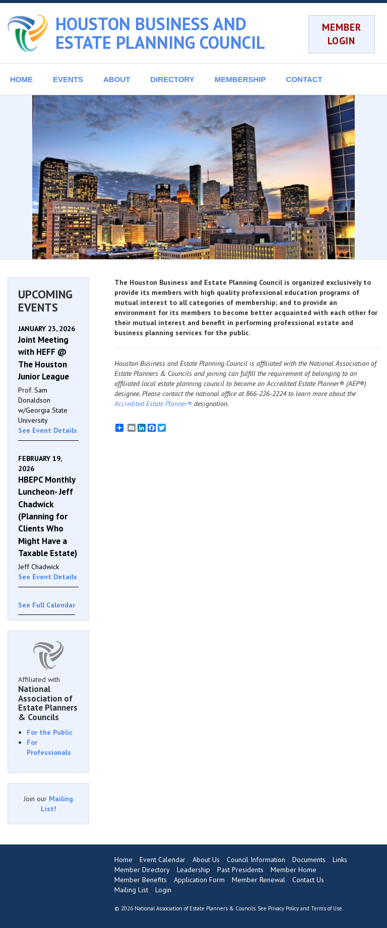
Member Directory (142, 869)
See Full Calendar (46, 604)
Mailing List (131, 889)
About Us (206, 859)
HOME (21, 79)
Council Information (256, 859)
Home (123, 859)
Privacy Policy (283, 908)
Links (340, 859)
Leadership (193, 869)
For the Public (50, 732)
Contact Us (308, 879)
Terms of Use (326, 908)
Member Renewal (258, 879)
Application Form (199, 879)
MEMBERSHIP (240, 79)
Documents (309, 859)
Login (163, 889)
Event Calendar (162, 859)
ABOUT (116, 79)
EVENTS (68, 79)
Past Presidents (240, 869)
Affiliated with (48, 698)
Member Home (293, 869)
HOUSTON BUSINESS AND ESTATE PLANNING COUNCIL (160, 33)
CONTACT (304, 79)
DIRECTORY (172, 79)
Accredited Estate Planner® (153, 403)
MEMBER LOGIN (341, 34)
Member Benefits (140, 879)
